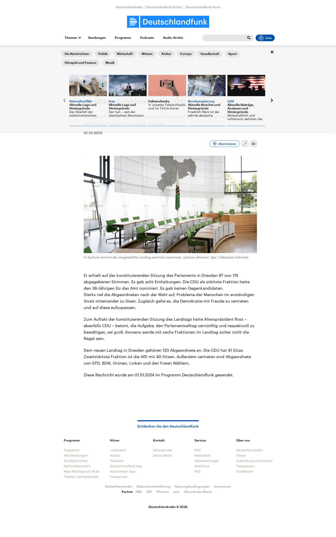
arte (176, 492)
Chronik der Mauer (198, 492)
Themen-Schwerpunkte (81, 476)
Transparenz (245, 466)
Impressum (222, 486)
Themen (71, 37)
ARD (138, 492)
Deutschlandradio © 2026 (168, 507)
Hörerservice (162, 450)
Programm (123, 37)
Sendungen (97, 37)
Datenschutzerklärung (153, 486)
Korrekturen (245, 471)
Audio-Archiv (173, 37)
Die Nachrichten (92, 52)
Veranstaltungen (207, 461)
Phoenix (163, 492)
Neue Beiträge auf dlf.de (81, 471)
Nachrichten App (122, 471)
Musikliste (202, 466)
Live (265, 37)
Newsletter (202, 455)
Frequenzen (118, 476)
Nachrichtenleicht (77, 466)
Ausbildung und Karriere (254, 461)
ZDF (149, 492)
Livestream (118, 450)
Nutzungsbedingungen (192, 486)
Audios (115, 455)
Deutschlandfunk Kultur (164, 7)
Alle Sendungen (76, 455)
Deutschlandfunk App (126, 466)
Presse (241, 455)
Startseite (69, 52)
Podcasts (147, 37)
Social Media (162, 455)
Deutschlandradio (129, 7)
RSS (198, 471)
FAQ (198, 450)
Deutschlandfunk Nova (203, 7)
